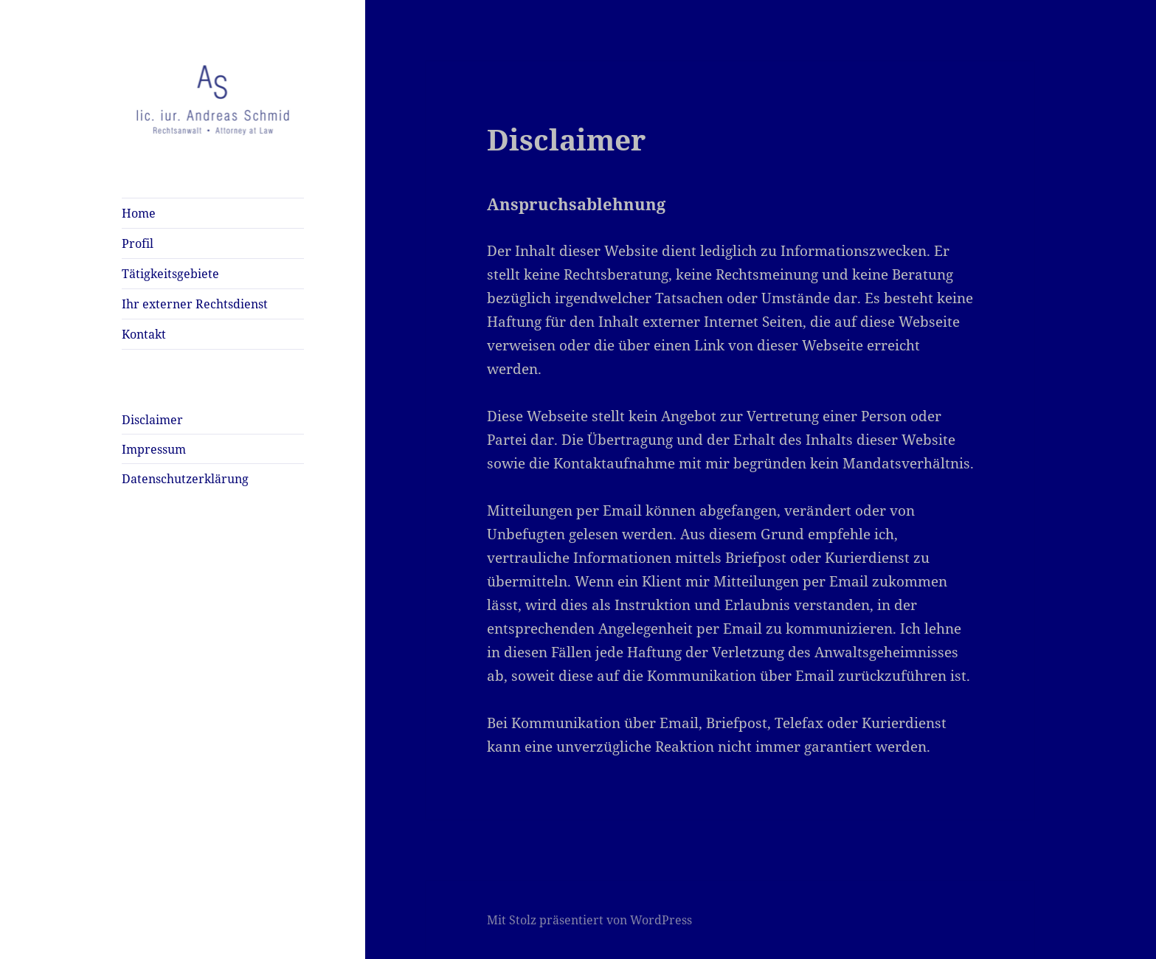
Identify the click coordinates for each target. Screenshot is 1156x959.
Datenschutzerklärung (185, 479)
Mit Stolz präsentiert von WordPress (589, 920)
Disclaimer (152, 420)
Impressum (154, 449)
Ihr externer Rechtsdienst (195, 304)
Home (139, 213)
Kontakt (144, 334)
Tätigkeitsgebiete (170, 274)
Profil (137, 243)
